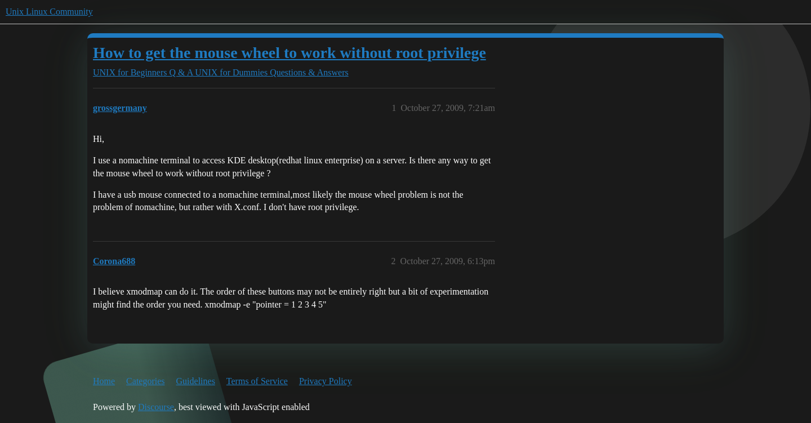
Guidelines (195, 381)
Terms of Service (257, 381)
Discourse (156, 407)
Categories (145, 381)
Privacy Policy (325, 381)
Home (104, 381)
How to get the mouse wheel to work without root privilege (289, 52)
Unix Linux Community (49, 11)
